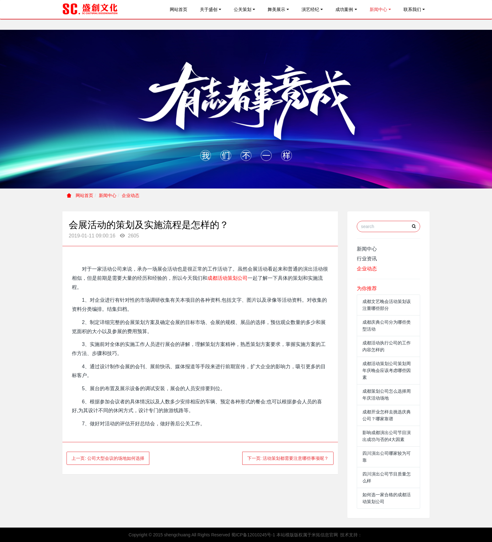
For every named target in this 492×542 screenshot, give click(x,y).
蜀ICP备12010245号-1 (253, 534)
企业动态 (130, 195)
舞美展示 (276, 9)
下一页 (288, 458)
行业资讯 (367, 258)
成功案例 (344, 9)
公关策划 (242, 9)
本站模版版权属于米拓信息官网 (307, 534)
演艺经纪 (310, 9)
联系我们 (412, 9)
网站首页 (178, 9)
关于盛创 (208, 9)
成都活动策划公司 (227, 278)
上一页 (108, 458)
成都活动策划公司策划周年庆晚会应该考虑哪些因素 (386, 370)
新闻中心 (378, 9)
